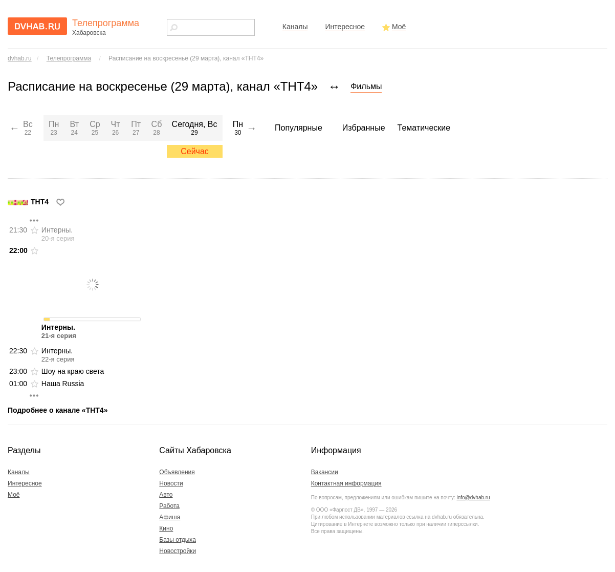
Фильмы (366, 86)
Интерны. (58, 234)
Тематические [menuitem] (424, 127)
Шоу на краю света (72, 371)
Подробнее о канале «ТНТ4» (57, 410)
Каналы (295, 27)
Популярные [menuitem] (298, 127)
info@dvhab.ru (473, 497)
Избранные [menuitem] (363, 127)
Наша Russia (62, 383)
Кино (166, 528)
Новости (171, 483)
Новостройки (177, 551)
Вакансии (324, 472)
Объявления (176, 472)
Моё (399, 27)
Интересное (345, 27)
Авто (165, 494)
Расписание (185, 58)
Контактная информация (346, 483)
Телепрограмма (69, 58)
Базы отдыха (177, 539)
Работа (169, 506)
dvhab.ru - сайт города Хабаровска (37, 26)
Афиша (169, 517)
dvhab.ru (20, 58)
